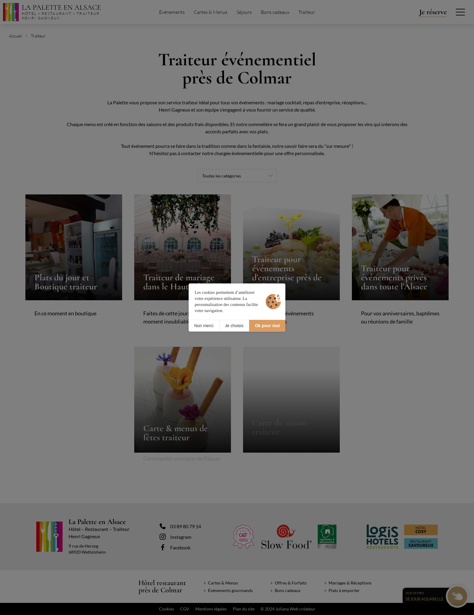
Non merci (203, 325)
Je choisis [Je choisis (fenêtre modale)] (234, 325)
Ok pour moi (267, 325)
